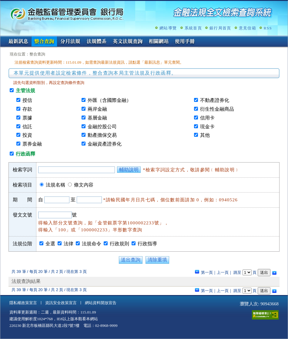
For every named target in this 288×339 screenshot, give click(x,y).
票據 (27, 117)
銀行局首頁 (220, 28)
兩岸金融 (97, 109)
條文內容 (83, 184)
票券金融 (32, 143)
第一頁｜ (209, 272)
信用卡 (207, 117)
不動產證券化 (214, 100)
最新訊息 (18, 42)
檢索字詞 (22, 169)
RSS (268, 28)
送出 (264, 272)
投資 (27, 135)
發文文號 (22, 214)
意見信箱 (247, 28)
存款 (27, 109)
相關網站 (159, 42)
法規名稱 (55, 184)
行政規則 (119, 243)
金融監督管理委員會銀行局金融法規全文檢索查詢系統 (67, 14)
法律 (68, 243)
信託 (27, 126)
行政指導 (147, 243)
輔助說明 (129, 169)
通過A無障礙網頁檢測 (265, 315)
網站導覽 (168, 28)
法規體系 (96, 42)
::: (2, 38)
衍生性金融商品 (217, 109)
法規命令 (91, 243)
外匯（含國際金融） (109, 100)
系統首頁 (193, 28)
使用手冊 (185, 42)
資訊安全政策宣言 (61, 302)
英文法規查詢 (127, 42)
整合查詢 (44, 42)
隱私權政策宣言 (23, 302)
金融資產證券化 (105, 143)
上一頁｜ (225, 272)
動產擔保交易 (102, 135)
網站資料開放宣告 (100, 302)
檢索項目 (22, 184)
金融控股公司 (102, 126)
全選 (50, 243)
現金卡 (207, 126)
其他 (205, 135)
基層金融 (97, 117)
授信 (27, 100)
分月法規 (70, 42)
